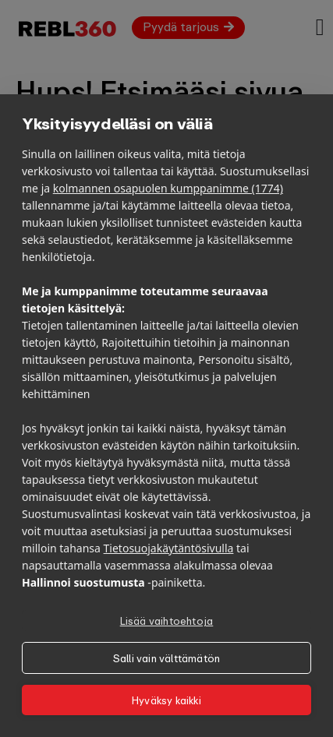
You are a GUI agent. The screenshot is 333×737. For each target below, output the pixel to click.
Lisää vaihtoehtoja (167, 621)
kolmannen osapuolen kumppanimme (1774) (168, 188)
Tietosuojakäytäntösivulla (169, 548)
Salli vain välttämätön (166, 658)
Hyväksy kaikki (166, 700)
